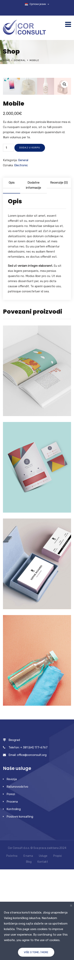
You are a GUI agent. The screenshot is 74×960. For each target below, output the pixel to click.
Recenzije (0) (59, 273)
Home (6, 60)
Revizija (12, 870)
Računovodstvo (17, 877)
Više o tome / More (36, 952)
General (20, 60)
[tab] (11, 276)
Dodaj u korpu (29, 238)
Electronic (21, 256)
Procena (12, 892)
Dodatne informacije (33, 275)
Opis (12, 273)
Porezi (11, 885)
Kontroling (14, 899)
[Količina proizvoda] (8, 238)
